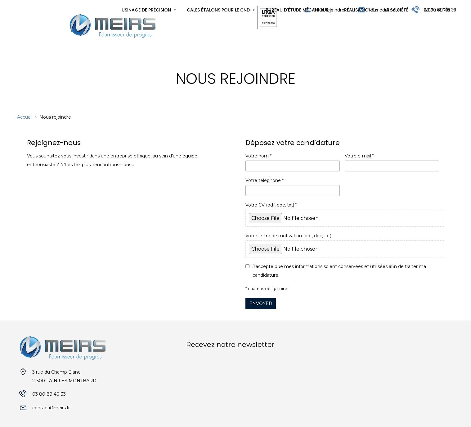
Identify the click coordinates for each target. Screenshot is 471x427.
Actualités (437, 10)
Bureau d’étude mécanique (297, 10)
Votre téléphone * (292, 187)
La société (396, 10)
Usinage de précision (146, 10)
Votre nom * (292, 162)
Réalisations (359, 10)
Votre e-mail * (392, 162)
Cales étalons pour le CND (218, 10)
